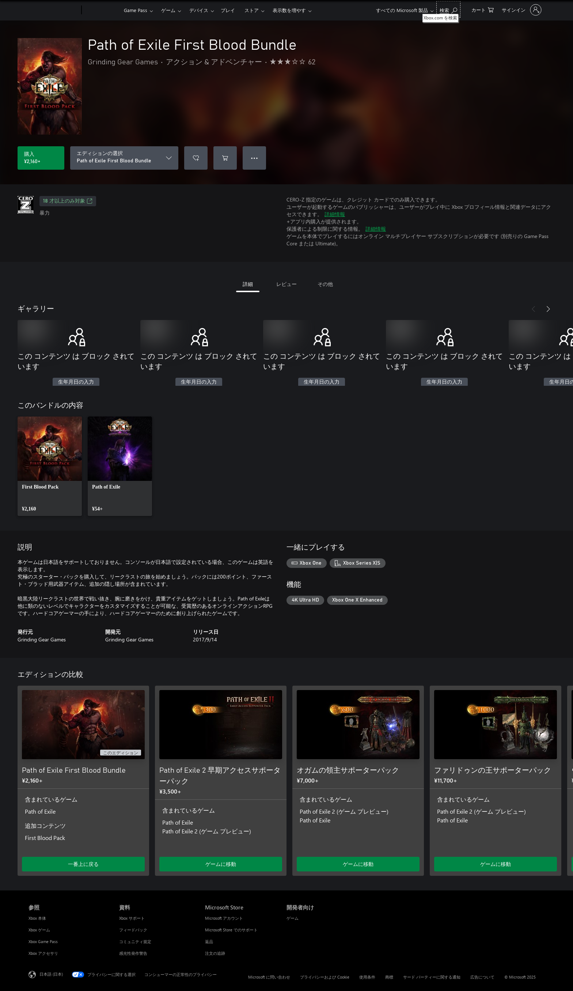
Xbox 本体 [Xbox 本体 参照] (37, 918)
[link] (50, 466)
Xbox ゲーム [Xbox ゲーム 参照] (39, 929)
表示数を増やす (289, 10)
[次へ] (548, 309)
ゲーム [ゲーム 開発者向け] (292, 918)
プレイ (228, 10)
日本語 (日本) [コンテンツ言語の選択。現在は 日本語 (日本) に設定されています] (51, 974)
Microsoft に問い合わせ (269, 977)
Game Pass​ (135, 10)
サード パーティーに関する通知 (431, 977)
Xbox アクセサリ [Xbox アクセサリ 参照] (43, 953)
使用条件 (367, 977)
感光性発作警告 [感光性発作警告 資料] (133, 953)
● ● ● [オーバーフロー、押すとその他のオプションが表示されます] (254, 158)
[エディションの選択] (124, 158)
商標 (389, 977)
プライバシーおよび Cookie (324, 977)
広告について (482, 977)
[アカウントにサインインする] (520, 10)
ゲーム (168, 10)
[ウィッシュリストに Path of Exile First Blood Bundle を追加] (196, 158)
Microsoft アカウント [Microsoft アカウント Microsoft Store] (224, 918)
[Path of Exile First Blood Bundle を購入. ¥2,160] (41, 158)
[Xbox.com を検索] (448, 9)
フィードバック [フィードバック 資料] (133, 929)
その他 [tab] (325, 283)
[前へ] (533, 309)
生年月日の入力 (76, 382)
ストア (251, 10)
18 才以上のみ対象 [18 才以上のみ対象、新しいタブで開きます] (67, 201)
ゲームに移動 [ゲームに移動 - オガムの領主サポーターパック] (358, 863)
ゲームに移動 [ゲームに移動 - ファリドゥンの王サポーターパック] (495, 863)
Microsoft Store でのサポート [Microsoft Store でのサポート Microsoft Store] (231, 929)
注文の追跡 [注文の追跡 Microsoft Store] (215, 953)
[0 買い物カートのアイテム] (482, 9)
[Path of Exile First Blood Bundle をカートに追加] (225, 158)
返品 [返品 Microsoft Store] (209, 941)
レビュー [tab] (286, 283)
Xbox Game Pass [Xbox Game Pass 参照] (43, 941)
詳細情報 (335, 214)
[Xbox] (101, 10)
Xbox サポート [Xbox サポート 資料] (132, 918)
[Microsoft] (54, 10)
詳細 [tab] (248, 283)
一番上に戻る (83, 863)
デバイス (198, 10)
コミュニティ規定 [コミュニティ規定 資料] (135, 941)
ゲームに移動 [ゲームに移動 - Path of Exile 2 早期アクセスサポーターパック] (220, 863)
